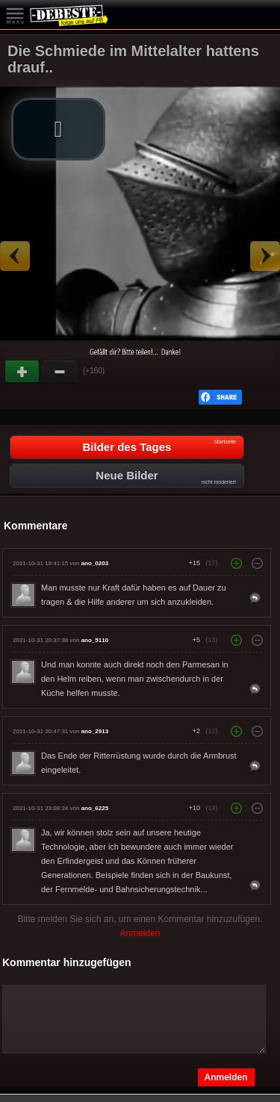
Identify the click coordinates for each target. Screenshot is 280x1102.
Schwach (60, 372)
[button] (58, 129)
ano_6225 (94, 808)
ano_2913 (94, 731)
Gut (23, 372)
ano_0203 (94, 563)
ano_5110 (94, 640)
